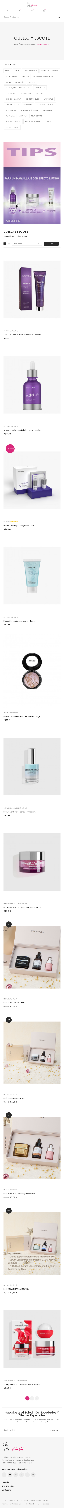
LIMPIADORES (40, 88)
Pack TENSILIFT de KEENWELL (14, 1003)
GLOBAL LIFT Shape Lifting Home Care (18, 526)
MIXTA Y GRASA (11, 76)
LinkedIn (33, 1474)
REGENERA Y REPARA (13, 121)
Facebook (4, 1474)
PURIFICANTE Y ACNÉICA (45, 105)
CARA (17, 71)
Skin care (25, 76)
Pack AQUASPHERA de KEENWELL (16, 1289)
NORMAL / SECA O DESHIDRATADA (18, 88)
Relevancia (27, 243)
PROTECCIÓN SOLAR (32, 121)
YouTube (15, 1474)
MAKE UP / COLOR (12, 105)
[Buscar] (32, 17)
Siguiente (37, 1398)
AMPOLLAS (39, 93)
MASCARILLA (47, 110)
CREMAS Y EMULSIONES (49, 71)
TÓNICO (48, 121)
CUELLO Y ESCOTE (12, 127)
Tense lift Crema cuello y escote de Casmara (22, 335)
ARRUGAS (23, 116)
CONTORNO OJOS (32, 99)
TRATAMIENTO (11, 93)
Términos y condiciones (12, 1504)
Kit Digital (30, 1504)
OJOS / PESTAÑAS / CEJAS (43, 76)
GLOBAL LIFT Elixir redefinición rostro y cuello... (22, 430)
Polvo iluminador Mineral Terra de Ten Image (21, 716)
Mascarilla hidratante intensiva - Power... (19, 621)
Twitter (10, 1474)
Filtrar (51, 244)
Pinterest (21, 1474)
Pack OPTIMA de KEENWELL (14, 1098)
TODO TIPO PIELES (30, 71)
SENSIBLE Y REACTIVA (13, 99)
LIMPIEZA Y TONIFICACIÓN (15, 82)
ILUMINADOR (28, 105)
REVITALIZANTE (36, 116)
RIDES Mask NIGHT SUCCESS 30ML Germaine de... (22, 907)
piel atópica (10, 116)
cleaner (32, 82)
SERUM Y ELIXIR (11, 110)
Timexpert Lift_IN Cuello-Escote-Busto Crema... (22, 1384)
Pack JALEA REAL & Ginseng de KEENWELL (19, 1194)
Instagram (27, 1474)
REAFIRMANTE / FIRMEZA (29, 110)
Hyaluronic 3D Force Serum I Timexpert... (19, 812)
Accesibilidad (43, 1504)
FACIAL (7, 71)
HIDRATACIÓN (26, 93)
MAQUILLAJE (48, 99)
